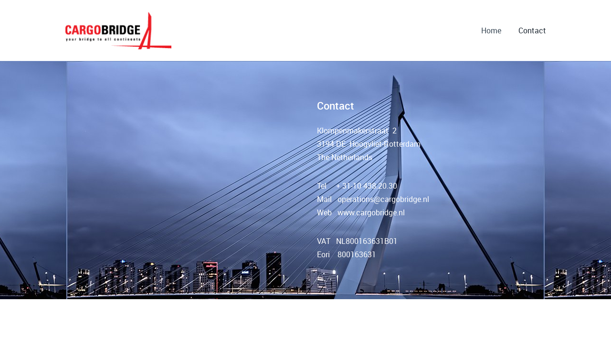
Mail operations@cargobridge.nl (373, 199)
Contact (532, 30)
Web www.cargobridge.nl (361, 212)
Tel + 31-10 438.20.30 (357, 186)
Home (491, 30)
